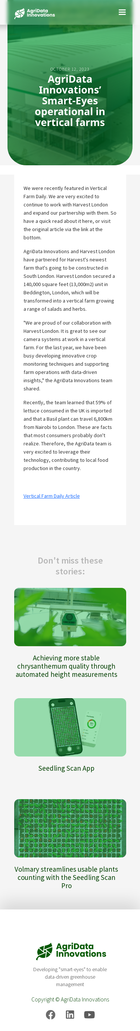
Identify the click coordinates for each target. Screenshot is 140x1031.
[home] (32, 12)
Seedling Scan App (66, 768)
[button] (122, 11)
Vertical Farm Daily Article (52, 496)
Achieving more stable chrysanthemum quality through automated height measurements (66, 666)
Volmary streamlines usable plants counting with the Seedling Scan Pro (66, 877)
